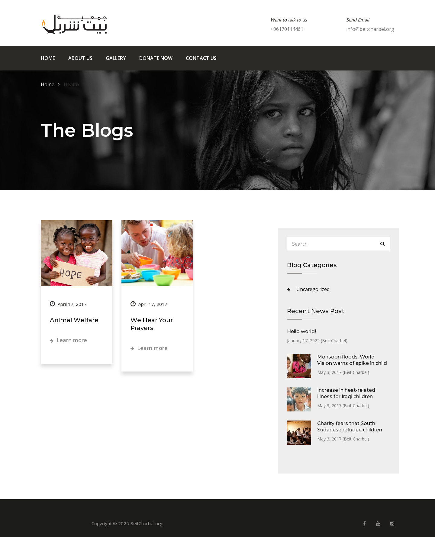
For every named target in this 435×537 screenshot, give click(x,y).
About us (80, 58)
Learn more (68, 340)
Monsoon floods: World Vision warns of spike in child (352, 360)
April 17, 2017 (68, 304)
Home (48, 58)
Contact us (201, 58)
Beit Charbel (334, 340)
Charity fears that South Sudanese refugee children (349, 427)
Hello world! (301, 331)
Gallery (116, 58)
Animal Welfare (74, 320)
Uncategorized (313, 289)
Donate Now (155, 58)
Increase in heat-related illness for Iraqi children (346, 393)
